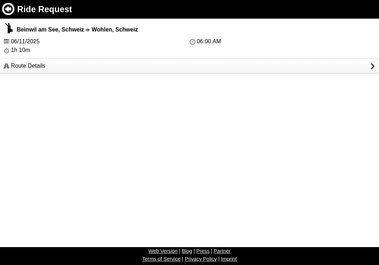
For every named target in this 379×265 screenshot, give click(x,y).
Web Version (163, 251)
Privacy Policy (201, 259)
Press (202, 251)
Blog (187, 251)
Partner (222, 251)
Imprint (229, 259)
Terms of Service (161, 259)
